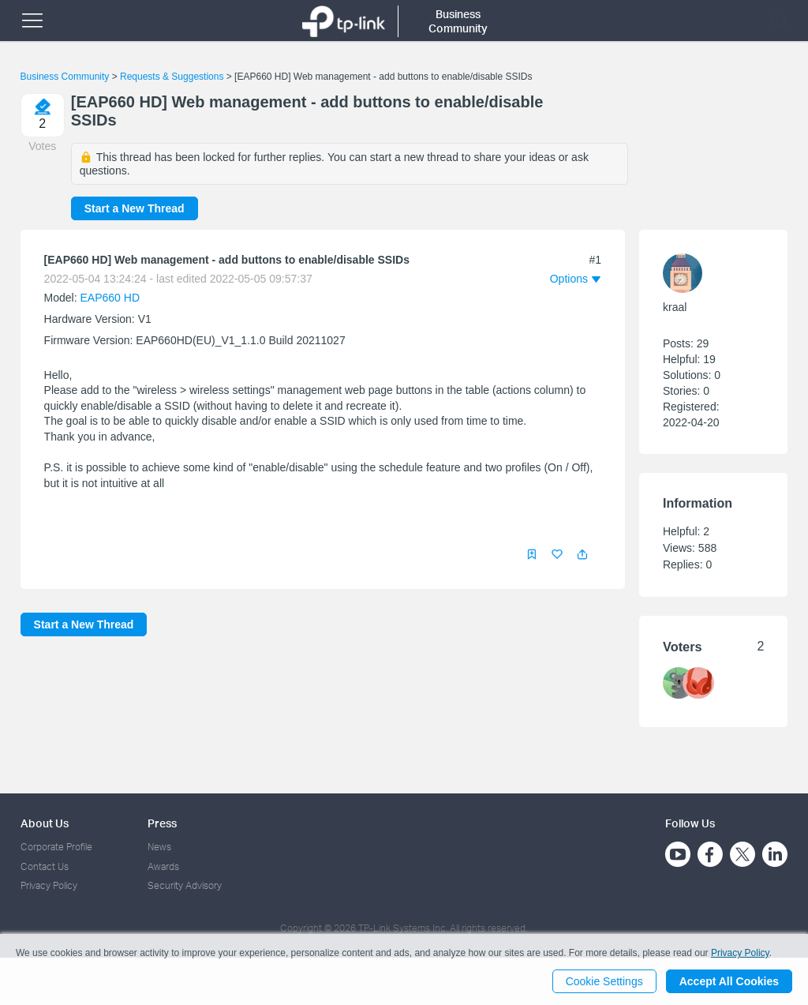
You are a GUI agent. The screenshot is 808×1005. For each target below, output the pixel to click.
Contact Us (45, 866)
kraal (674, 307)
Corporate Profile (56, 847)
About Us (45, 823)
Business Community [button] (458, 21)
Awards (163, 866)
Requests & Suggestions (171, 76)
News (159, 847)
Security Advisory (185, 885)
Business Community (65, 76)
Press (162, 823)
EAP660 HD (110, 297)
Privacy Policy (49, 885)
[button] (582, 554)
